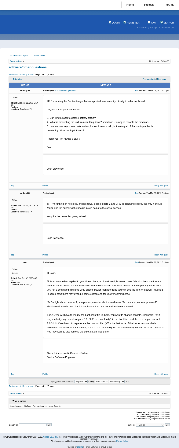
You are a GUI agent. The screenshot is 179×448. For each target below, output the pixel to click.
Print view (17, 79)
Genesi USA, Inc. (50, 437)
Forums (169, 4)
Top (12, 186)
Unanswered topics (19, 55)
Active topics (40, 55)
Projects (149, 4)
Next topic (161, 79)
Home (130, 4)
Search (167, 22)
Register (131, 22)
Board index (15, 61)
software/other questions (28, 67)
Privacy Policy (122, 441)
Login (114, 22)
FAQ (152, 22)
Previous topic (149, 79)
